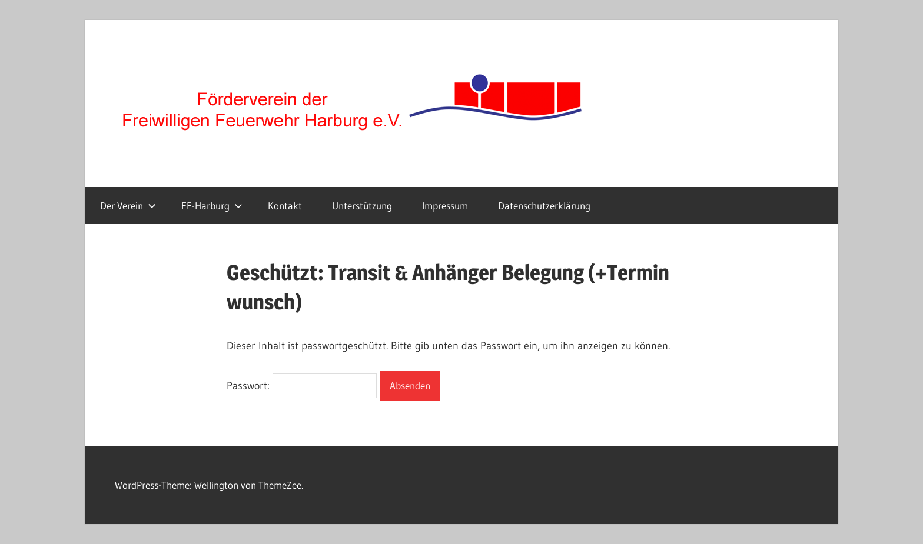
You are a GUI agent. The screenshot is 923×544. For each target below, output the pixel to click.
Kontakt (285, 205)
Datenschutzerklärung (544, 205)
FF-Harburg (212, 205)
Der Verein (128, 205)
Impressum (445, 205)
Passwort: (302, 385)
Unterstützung (362, 205)
